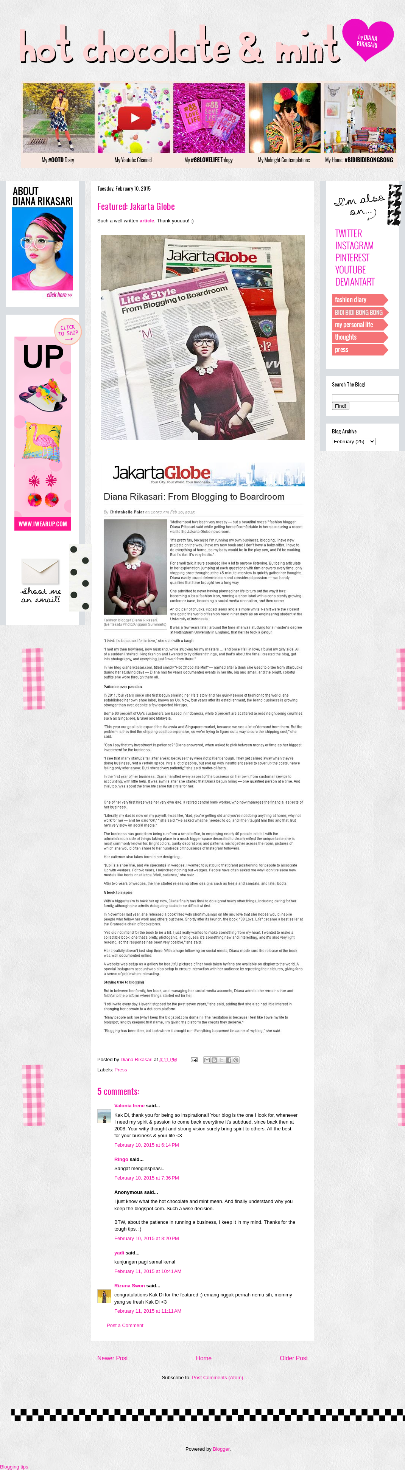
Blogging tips (14, 1467)
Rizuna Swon (129, 1285)
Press (121, 1070)
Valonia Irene (129, 1105)
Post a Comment (125, 1325)
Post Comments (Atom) (217, 1377)
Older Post (294, 1358)
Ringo (121, 1159)
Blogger (221, 1449)
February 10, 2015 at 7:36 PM (146, 1178)
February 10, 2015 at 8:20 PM (146, 1238)
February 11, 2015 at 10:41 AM (147, 1271)
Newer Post (112, 1358)
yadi (119, 1253)
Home (204, 1358)
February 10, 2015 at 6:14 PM (146, 1145)
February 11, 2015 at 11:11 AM (147, 1311)
